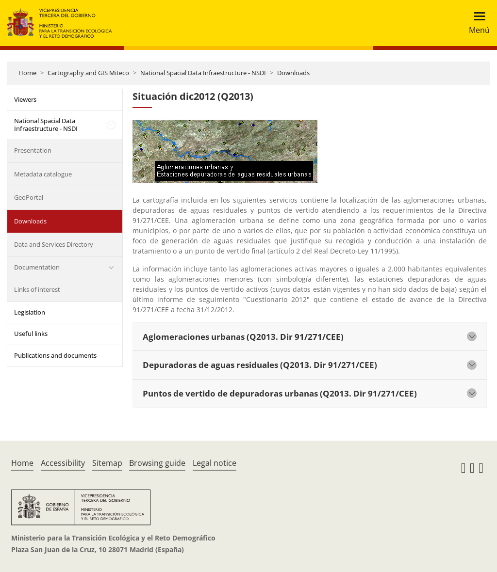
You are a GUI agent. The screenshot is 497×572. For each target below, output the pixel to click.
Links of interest (37, 289)
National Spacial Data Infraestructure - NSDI (203, 72)
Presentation (32, 150)
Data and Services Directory (53, 244)
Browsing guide (157, 463)
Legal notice (214, 463)
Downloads (293, 72)
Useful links (31, 333)
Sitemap (107, 463)
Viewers (25, 99)
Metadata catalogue (43, 174)
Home (27, 72)
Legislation (29, 312)
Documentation (37, 267)
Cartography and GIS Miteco (88, 72)
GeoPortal (28, 197)
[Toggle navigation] (476, 23)
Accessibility (63, 463)
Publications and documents (55, 355)
